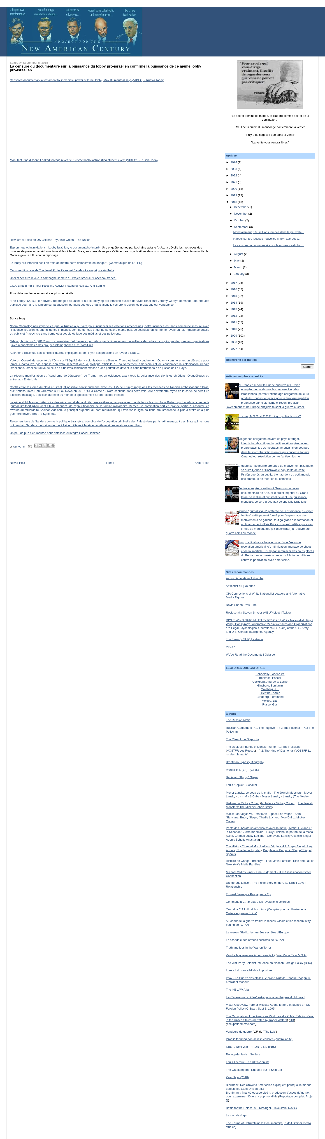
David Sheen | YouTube (241, 605)
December (241, 207)
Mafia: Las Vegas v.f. (239, 814)
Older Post (202, 462)
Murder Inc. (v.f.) (236, 769)
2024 (234, 162)
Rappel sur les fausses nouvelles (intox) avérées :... (267, 238)
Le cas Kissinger (236, 1115)
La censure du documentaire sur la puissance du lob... (268, 245)
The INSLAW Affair (238, 989)
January (239, 274)
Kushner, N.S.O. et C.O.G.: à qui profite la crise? (269, 416)
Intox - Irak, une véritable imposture (249, 970)
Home (110, 462)
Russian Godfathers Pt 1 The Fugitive (250, 727)
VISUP (230, 647)
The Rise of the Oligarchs (242, 739)
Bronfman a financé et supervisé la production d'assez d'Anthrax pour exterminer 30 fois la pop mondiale (267, 1094)
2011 (234, 322)
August (239, 254)
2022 (234, 175)
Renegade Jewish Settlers (243, 1054)
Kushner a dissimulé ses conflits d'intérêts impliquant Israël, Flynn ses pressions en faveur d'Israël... (75, 352)
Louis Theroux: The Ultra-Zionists (247, 1062)
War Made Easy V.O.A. (292, 955)
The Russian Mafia (238, 720)
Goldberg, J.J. (270, 689)
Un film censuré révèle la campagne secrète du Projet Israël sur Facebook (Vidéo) (63, 278)
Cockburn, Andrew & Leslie (270, 681)
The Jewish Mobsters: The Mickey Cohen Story (269, 805)
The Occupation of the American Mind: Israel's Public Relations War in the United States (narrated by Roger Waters (270, 1018)
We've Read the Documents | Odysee (250, 654)
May (237, 260)
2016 (234, 289)
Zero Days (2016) (237, 1077)
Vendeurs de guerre (239, 1031)
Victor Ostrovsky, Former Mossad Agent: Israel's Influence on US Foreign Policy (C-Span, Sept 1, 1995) (268, 1006)
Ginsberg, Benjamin (270, 685)
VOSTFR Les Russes (241, 750)
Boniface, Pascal (270, 678)
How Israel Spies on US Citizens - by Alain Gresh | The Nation (50, 239)
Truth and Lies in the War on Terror (248, 947)
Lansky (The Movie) (296, 796)
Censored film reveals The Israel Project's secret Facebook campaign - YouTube (62, 270)
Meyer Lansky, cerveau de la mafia (248, 792)
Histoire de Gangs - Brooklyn (244, 860)
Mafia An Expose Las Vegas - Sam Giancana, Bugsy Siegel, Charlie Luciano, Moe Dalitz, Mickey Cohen (266, 817)
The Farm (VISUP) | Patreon (244, 639)
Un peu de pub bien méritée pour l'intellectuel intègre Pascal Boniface (55, 433)
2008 (234, 342)
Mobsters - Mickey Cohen (277, 803)
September (241, 227)
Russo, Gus (270, 704)
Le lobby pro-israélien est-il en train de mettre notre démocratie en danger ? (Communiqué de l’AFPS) (76, 263)
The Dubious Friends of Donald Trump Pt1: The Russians (263, 746)
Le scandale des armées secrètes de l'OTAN (255, 940)
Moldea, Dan (270, 700)
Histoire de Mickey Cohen (242, 803)
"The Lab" (269, 1031)
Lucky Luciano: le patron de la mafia (289, 832)
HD (292, 1020)
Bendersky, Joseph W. (269, 674)
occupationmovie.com (241, 1024)
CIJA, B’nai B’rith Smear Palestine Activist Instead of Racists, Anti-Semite (57, 285)
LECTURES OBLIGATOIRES (245, 668)
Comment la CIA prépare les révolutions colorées (258, 901)
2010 (234, 329)
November (241, 213)
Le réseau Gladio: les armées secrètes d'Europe (257, 932)
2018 (234, 202)
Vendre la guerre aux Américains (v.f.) (250, 955)
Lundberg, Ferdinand (270, 696)
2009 (234, 335)
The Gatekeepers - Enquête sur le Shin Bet (254, 1069)
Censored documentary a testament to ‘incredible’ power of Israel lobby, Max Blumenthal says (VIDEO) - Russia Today (87, 80)
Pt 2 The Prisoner (288, 727)
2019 (234, 195)
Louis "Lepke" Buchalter (241, 785)
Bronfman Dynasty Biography (245, 762)
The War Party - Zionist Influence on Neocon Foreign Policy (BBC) (269, 963)
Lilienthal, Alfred (270, 693)
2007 (234, 348)
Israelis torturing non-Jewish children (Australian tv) (259, 1039)
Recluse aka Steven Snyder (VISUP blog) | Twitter (258, 612)
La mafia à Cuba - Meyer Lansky (259, 796)
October (239, 220)
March (238, 267)
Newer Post (17, 462)
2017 (234, 282)
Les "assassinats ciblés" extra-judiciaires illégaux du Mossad (265, 997)
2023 (234, 169)
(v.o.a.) (254, 769)
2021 (234, 182)
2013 (234, 309)
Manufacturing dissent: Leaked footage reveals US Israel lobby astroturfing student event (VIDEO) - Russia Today (84, 160)
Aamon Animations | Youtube (244, 578)
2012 (234, 315)
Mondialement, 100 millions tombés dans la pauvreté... (268, 232)
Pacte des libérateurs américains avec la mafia (256, 828)
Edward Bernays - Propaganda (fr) (248, 894)
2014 (234, 302)
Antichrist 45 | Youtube (240, 586)
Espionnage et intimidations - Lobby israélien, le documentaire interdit (55, 247)
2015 (234, 296)
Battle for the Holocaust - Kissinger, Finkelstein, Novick (261, 1108)
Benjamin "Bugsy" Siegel (242, 777)
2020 (234, 188)
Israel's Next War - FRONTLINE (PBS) (251, 1046)
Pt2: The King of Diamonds (276, 750)
